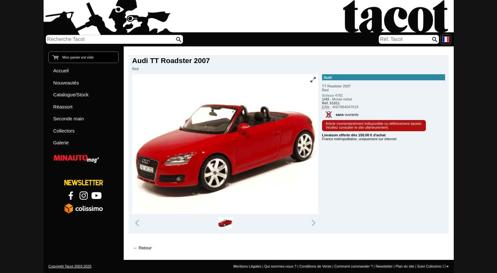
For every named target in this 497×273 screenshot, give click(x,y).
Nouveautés (66, 82)
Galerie (61, 142)
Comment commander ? (353, 266)
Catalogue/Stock (70, 94)
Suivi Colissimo (429, 266)
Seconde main (68, 118)
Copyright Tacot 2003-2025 (69, 266)
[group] (225, 222)
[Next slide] (313, 222)
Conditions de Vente (315, 266)
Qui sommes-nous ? (280, 266)
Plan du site (404, 266)
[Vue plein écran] (313, 79)
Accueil (61, 70)
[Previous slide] (137, 222)
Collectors (64, 130)
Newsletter (384, 266)
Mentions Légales (247, 266)
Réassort (62, 106)
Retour (145, 247)
